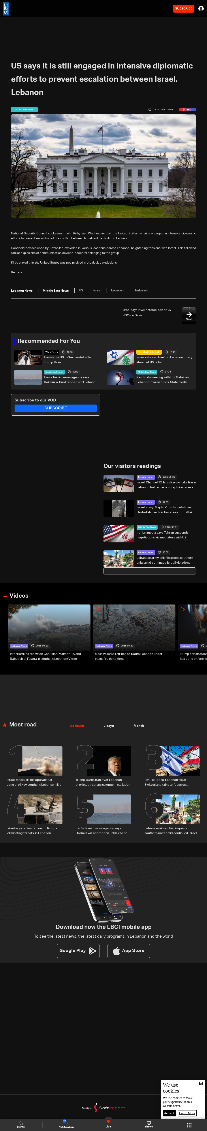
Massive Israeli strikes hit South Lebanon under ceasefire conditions (128, 656)
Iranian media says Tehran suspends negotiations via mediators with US (162, 535)
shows (148, 1124)
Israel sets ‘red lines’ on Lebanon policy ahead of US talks (164, 360)
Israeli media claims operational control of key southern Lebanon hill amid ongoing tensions (32, 782)
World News (51, 352)
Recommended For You (49, 341)
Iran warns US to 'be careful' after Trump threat (68, 360)
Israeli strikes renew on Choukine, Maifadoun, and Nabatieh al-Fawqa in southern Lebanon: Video (45, 656)
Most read (23, 724)
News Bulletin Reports (149, 352)
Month (137, 725)
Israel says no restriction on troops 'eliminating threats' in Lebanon (32, 830)
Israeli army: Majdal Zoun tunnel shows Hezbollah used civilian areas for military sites (165, 510)
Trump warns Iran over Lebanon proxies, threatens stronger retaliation (103, 782)
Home (21, 1125)
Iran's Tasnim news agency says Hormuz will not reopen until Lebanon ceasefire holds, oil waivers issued (70, 380)
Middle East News (54, 372)
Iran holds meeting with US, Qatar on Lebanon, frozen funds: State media (162, 380)
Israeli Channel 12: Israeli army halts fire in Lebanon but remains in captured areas (166, 485)
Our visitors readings (132, 466)
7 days (108, 725)
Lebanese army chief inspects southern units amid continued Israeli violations (165, 560)
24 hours (76, 725)
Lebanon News (145, 477)
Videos (18, 596)
